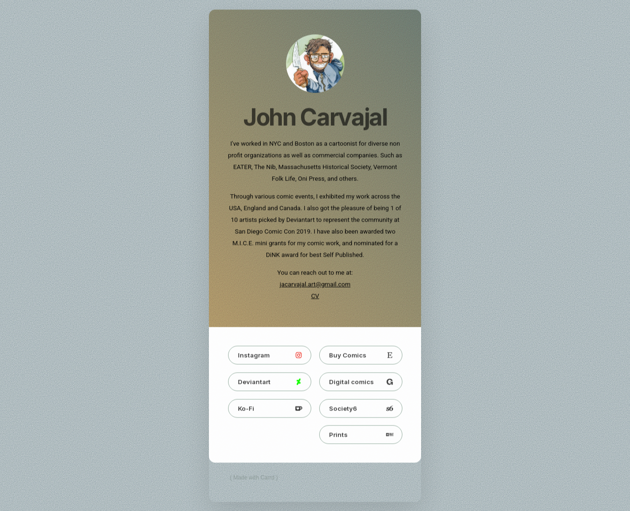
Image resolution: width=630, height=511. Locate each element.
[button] (269, 355)
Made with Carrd (253, 478)
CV (315, 296)
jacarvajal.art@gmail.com (315, 284)
